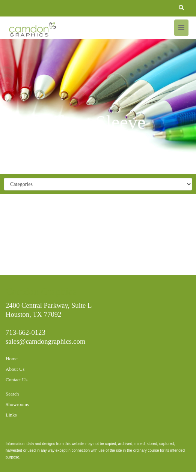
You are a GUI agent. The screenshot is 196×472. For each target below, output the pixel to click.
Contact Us (16, 379)
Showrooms (17, 404)
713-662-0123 (25, 332)
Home (12, 358)
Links (11, 415)
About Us (15, 369)
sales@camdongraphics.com (46, 341)
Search (12, 394)
